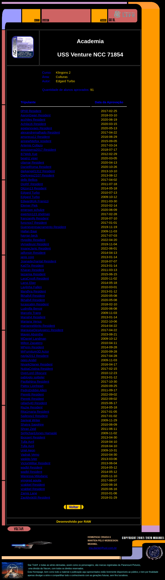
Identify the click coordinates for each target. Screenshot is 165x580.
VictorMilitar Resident (35, 463)
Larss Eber (28, 283)
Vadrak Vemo (30, 454)
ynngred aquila (31, 480)
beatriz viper (29, 158)
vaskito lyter (29, 459)
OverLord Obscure (34, 373)
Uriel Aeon (28, 450)
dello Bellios (29, 179)
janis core (27, 257)
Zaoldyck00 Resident (35, 497)
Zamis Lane (29, 493)
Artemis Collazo (32, 145)
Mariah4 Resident (33, 317)
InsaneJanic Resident (36, 248)
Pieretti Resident (32, 394)
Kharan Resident (32, 270)
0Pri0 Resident (31, 111)
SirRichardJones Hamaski (39, 433)
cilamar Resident (32, 162)
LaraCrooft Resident (35, 278)
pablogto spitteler (33, 377)
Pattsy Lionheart (32, 386)
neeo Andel (28, 360)
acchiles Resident (33, 119)
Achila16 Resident (33, 124)
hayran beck (29, 235)
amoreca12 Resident (35, 137)
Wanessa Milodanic (34, 476)
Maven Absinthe (32, 334)
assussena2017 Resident (38, 149)
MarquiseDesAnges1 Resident (42, 330)
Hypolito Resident (33, 240)
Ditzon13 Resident (33, 188)
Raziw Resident (32, 407)
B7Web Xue (29, 154)
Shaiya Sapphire (32, 424)
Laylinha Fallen (31, 287)
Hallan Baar (29, 231)
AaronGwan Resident (35, 115)
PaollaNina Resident (35, 381)
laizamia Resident (33, 274)
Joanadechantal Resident (38, 261)
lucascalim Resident (35, 304)
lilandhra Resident (33, 291)
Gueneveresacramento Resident (43, 227)
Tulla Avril (27, 441)
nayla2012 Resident (35, 356)
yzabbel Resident (33, 484)
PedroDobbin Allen (34, 390)
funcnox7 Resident (34, 222)
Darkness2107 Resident (37, 175)
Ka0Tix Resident (32, 265)
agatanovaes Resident (36, 128)
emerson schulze (32, 210)
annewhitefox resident (36, 141)
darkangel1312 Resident (38, 171)
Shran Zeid (28, 429)
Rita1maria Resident (35, 411)
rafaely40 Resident (34, 403)
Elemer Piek (29, 205)
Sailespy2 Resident (34, 416)
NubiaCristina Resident (37, 368)
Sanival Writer (30, 420)
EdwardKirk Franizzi (35, 201)
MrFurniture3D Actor (35, 351)
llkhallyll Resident (33, 295)
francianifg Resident (35, 218)
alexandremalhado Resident (40, 132)
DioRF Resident (32, 184)
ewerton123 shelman (35, 214)
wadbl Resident (31, 467)
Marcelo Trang (31, 313)
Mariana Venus (31, 321)
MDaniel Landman (33, 338)
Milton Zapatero (32, 343)
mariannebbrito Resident (38, 325)
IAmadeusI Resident (35, 244)
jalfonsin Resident (33, 252)
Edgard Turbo (30, 192)
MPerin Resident (32, 347)
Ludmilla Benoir (31, 308)
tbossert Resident (33, 437)
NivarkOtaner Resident (36, 364)
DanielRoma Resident (36, 167)
